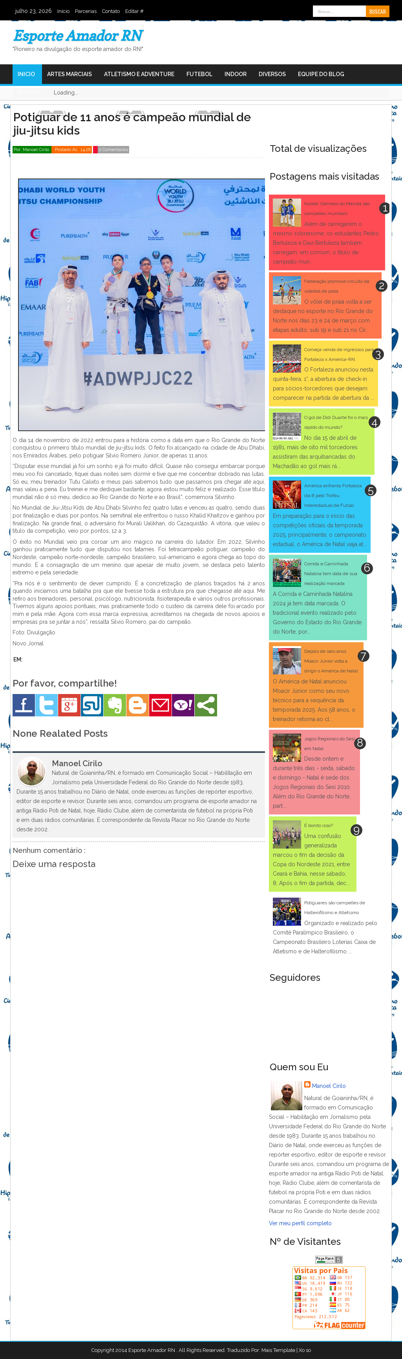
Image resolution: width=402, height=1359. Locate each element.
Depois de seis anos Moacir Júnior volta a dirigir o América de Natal (331, 661)
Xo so (305, 1350)
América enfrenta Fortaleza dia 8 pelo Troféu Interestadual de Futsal (333, 495)
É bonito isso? (318, 825)
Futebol (199, 74)
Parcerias (86, 11)
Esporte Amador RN (77, 35)
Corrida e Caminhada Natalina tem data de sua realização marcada (330, 573)
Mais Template (278, 1350)
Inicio (63, 11)
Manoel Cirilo (329, 1086)
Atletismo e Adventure (139, 74)
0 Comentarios (113, 149)
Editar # (134, 11)
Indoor (236, 74)
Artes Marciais (69, 74)
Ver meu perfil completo (300, 1223)
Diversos (272, 74)
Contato (111, 11)
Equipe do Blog (321, 74)
